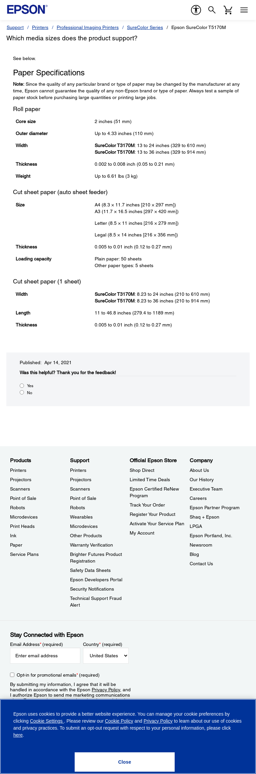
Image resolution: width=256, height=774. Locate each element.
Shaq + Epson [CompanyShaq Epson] (204, 517)
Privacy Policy (106, 689)
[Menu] (244, 10)
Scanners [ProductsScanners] (20, 489)
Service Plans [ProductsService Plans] (24, 554)
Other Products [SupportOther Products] (86, 535)
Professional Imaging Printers (88, 27)
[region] (128, 736)
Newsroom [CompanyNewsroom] (201, 545)
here (18, 735)
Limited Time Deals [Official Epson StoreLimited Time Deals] (150, 479)
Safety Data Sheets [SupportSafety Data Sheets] (90, 570)
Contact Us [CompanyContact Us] (201, 563)
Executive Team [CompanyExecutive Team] (206, 489)
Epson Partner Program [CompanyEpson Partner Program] (215, 507)
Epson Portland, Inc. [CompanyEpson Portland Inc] (211, 535)
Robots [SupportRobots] (77, 507)
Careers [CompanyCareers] (198, 498)
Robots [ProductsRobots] (17, 507)
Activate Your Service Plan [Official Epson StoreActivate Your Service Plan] (157, 523)
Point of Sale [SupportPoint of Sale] (83, 498)
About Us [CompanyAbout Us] (199, 470)
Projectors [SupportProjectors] (80, 479)
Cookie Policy (119, 721)
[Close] (125, 762)
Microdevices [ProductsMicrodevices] (24, 517)
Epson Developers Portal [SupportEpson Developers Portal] (96, 579)
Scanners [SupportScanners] (80, 489)
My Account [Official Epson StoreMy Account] (142, 533)
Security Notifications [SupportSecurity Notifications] (92, 589)
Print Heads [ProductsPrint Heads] (22, 526)
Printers (40, 27)
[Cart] (228, 10)
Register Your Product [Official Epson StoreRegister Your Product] (152, 514)
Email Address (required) (36, 644)
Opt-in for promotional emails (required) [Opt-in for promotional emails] (58, 675)
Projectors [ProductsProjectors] (20, 479)
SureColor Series (145, 27)
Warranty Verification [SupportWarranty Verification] (91, 545)
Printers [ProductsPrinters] (18, 470)
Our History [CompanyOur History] (202, 479)
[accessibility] (196, 10)
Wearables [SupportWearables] (81, 517)
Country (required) (103, 644)
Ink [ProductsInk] (13, 535)
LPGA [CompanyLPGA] (196, 526)
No (29, 393)
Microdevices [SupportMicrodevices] (84, 526)
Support (15, 27)
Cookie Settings (47, 721)
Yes (30, 385)
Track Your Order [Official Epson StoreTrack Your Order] (147, 505)
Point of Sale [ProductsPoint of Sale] (23, 498)
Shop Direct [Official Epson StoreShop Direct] (142, 470)
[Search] (212, 10)
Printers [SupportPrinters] (78, 470)
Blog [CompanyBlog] (194, 554)
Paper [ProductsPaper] (16, 545)
